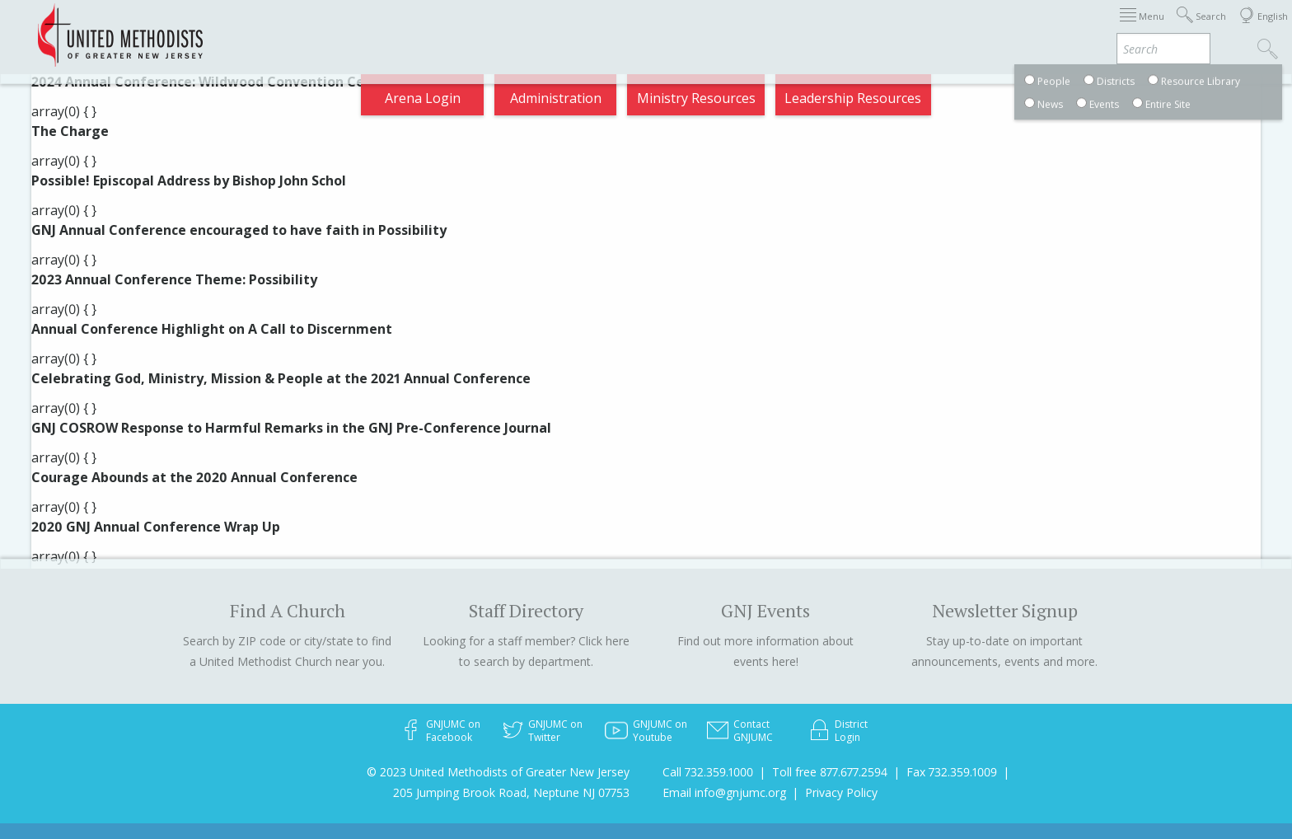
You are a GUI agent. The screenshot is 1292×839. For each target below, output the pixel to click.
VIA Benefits (1054, 28)
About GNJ (781, 28)
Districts (862, 28)
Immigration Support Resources (626, 28)
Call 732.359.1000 (707, 772)
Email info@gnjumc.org (724, 792)
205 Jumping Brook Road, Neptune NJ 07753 (511, 792)
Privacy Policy (841, 792)
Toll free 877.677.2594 (829, 772)
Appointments (285, 28)
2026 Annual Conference (428, 28)
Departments (952, 28)
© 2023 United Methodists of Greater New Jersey (498, 772)
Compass (1143, 28)
